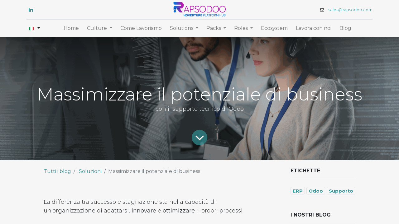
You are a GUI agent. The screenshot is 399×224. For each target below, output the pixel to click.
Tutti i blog (57, 171)
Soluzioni (90, 171)
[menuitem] (71, 28)
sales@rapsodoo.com (350, 9)
